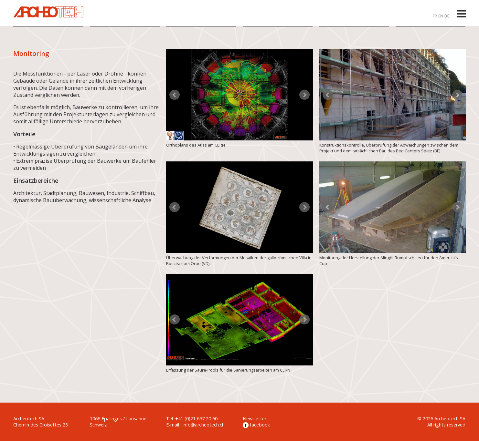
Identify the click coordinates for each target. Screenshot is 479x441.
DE (446, 16)
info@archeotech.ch (204, 425)
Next (304, 95)
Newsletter (254, 418)
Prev (174, 95)
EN (440, 16)
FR (435, 16)
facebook (256, 425)
